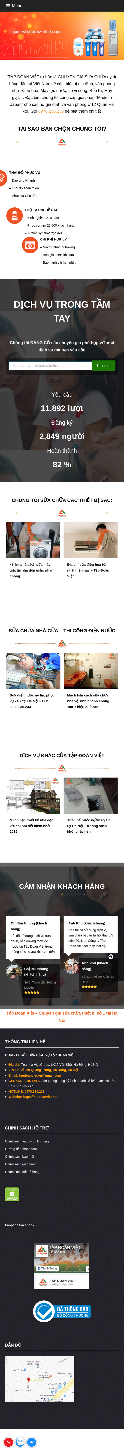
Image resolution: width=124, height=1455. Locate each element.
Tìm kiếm (104, 366)
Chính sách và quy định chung (27, 1141)
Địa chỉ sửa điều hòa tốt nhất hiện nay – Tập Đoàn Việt (88, 574)
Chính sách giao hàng (20, 1164)
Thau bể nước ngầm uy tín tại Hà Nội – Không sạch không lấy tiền (88, 829)
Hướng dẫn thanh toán (21, 1149)
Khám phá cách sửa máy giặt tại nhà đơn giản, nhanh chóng (33, 574)
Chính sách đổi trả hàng (22, 1172)
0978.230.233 (51, 111)
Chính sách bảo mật (19, 1156)
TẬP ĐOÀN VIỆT (86, 755)
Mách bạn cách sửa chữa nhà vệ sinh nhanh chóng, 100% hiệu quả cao (88, 704)
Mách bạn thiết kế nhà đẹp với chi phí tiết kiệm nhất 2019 (32, 829)
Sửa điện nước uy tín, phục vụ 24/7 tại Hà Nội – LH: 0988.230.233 (32, 704)
